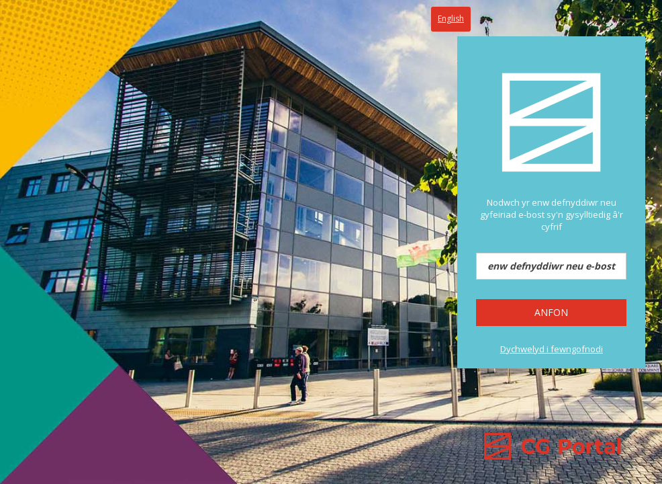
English (451, 18)
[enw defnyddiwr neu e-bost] (551, 266)
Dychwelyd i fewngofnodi (551, 349)
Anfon (551, 312)
